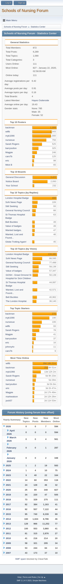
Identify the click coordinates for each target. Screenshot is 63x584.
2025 (8, 465)
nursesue (10, 140)
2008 (8, 548)
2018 (8, 499)
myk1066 (9, 136)
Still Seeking (11, 206)
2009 (8, 543)
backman (9, 127)
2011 (8, 533)
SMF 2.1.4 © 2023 (24, 580)
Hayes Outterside (40, 100)
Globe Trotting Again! (15, 242)
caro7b (8, 156)
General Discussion (15, 177)
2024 (8, 470)
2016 (8, 509)
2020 (8, 490)
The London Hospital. (16, 301)
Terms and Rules (29, 577)
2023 (8, 475)
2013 (8, 523)
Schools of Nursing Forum (25, 10)
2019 (8, 494)
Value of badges (13, 226)
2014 (8, 519)
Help (19, 577)
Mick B (8, 165)
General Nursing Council (17, 210)
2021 (8, 485)
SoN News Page (13, 202)
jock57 (9, 400)
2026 (8, 426)
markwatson (12, 396)
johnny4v (9, 347)
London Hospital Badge (17, 198)
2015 (8, 514)
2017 (8, 504)
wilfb (7, 131)
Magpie (9, 152)
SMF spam (20, 559)
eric (7, 160)
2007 (8, 553)
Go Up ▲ (42, 577)
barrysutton (11, 148)
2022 (8, 480)
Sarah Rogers (12, 144)
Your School (12, 185)
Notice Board (12, 181)
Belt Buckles (11, 222)
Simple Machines (39, 580)
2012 (8, 528)
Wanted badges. (13, 230)
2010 (8, 538)
